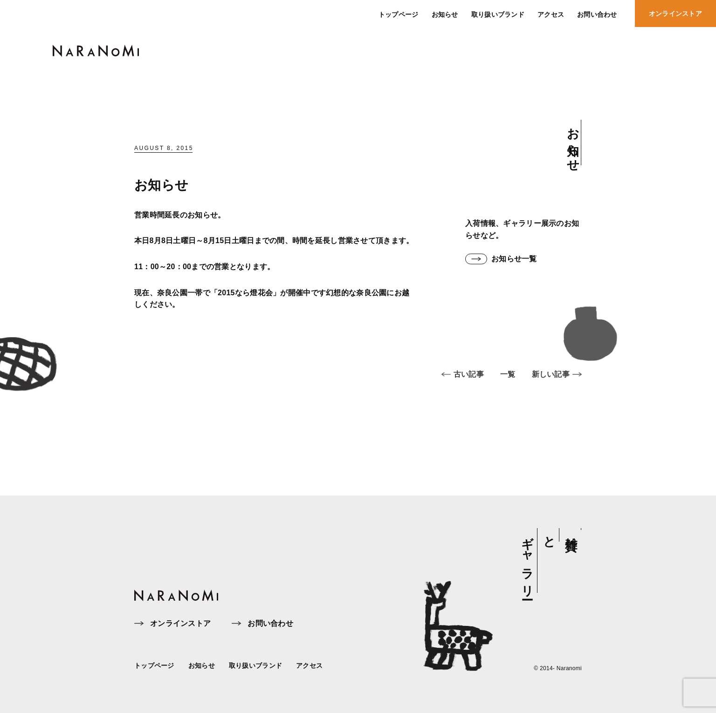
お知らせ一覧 (501, 259)
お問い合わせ (262, 623)
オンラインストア (172, 623)
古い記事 (462, 381)
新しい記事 (557, 381)
